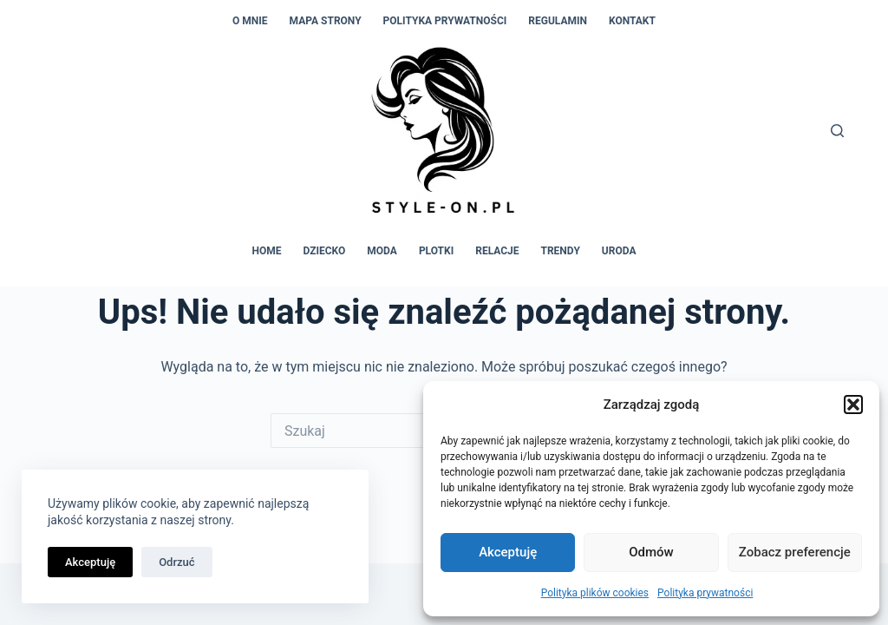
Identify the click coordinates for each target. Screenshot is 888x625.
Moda (382, 251)
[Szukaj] (837, 130)
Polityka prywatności (705, 593)
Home (267, 251)
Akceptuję (508, 552)
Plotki (436, 251)
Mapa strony (326, 21)
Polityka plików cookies (595, 593)
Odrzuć (176, 562)
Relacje (497, 251)
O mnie (250, 21)
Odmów (651, 552)
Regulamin (557, 21)
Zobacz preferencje (795, 552)
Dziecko (325, 251)
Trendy (560, 251)
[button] (853, 404)
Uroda (619, 251)
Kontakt (632, 21)
